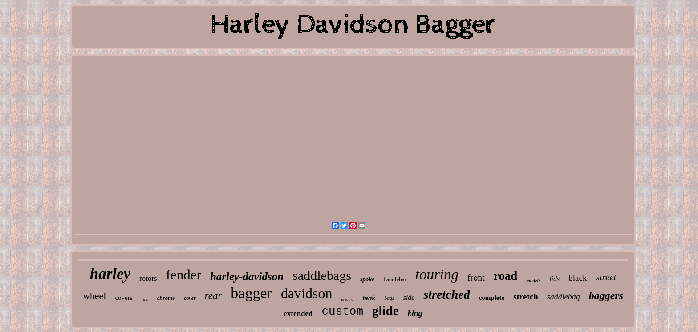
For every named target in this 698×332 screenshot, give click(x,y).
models (533, 280)
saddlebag (563, 296)
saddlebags (321, 275)
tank (368, 298)
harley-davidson (247, 277)
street (606, 277)
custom (342, 311)
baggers (606, 295)
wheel (94, 295)
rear (213, 295)
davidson (307, 293)
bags (389, 298)
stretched (446, 294)
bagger (251, 293)
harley (110, 274)
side (409, 297)
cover (190, 298)
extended (298, 313)
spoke (367, 279)
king (415, 313)
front (476, 278)
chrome (165, 298)
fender (183, 275)
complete (491, 297)
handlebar (395, 279)
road (506, 276)
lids (554, 279)
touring (437, 274)
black (577, 278)
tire (145, 299)
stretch (525, 296)
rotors (148, 278)
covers (123, 297)
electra (347, 299)
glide (385, 310)
